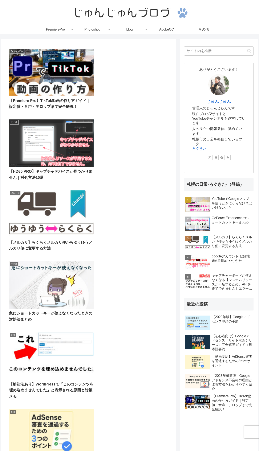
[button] (249, 50)
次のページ (88, 291)
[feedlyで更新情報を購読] (221, 157)
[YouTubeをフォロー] (216, 157)
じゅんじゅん (219, 101)
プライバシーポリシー (115, 437)
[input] (219, 51)
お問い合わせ (160, 437)
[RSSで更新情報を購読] (228, 157)
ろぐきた (199, 149)
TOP (93, 437)
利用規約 (140, 437)
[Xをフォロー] (210, 157)
